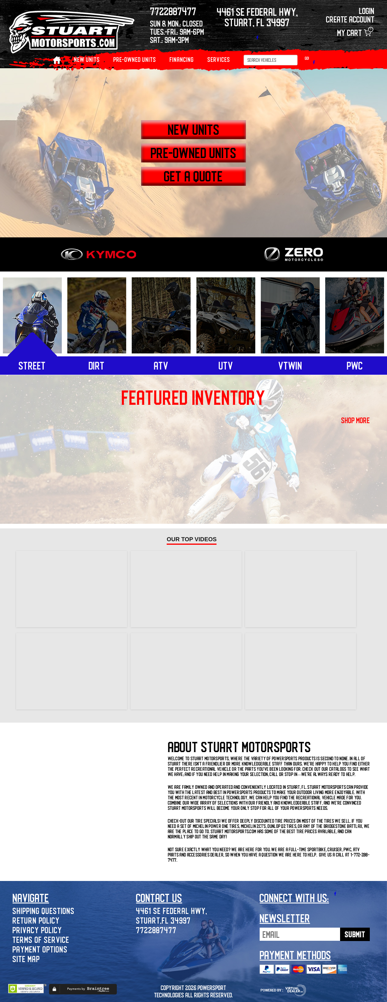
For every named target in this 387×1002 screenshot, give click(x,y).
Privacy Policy (37, 930)
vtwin (290, 365)
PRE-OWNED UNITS (134, 59)
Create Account (350, 19)
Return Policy (36, 920)
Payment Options (40, 949)
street (32, 365)
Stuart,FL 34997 (163, 920)
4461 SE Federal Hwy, (171, 910)
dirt (97, 365)
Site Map (26, 958)
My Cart (354, 32)
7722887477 (156, 930)
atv (161, 365)
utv (226, 365)
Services (218, 59)
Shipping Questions (44, 910)
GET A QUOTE (193, 176)
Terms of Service (41, 939)
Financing (182, 59)
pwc (355, 365)
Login (366, 10)
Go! (307, 58)
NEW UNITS (87, 59)
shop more (355, 420)
